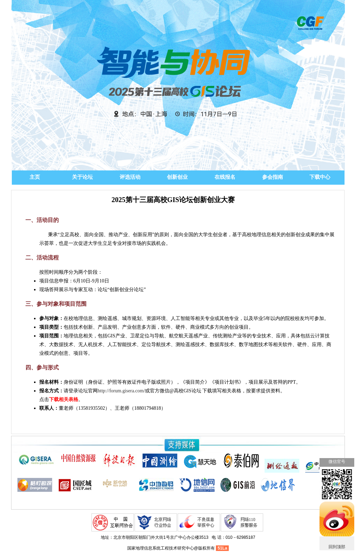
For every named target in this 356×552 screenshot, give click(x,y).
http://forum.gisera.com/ (121, 390)
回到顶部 (337, 546)
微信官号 (337, 461)
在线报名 (225, 177)
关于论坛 (82, 177)
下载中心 (319, 177)
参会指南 (272, 177)
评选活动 (130, 177)
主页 (35, 177)
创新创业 (177, 177)
